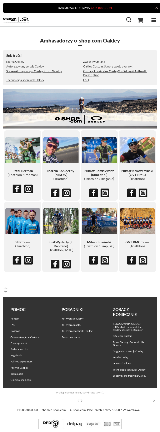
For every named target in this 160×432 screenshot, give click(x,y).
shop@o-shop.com (54, 410)
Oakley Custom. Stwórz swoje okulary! (108, 66)
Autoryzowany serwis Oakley (25, 66)
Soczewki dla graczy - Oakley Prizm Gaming (34, 71)
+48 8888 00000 (27, 410)
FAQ (86, 80)
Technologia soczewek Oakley (25, 80)
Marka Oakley (15, 61)
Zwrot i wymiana (94, 61)
